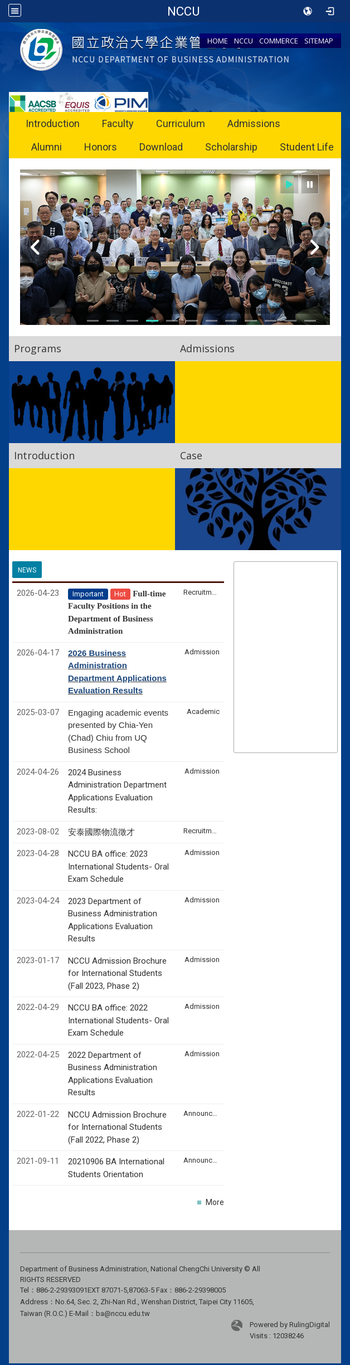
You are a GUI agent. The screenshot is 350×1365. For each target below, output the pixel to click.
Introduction (53, 123)
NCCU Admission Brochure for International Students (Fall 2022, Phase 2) (117, 1127)
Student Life (307, 147)
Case (191, 455)
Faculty (118, 123)
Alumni (46, 147)
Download (161, 147)
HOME (217, 41)
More (215, 1202)
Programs (37, 348)
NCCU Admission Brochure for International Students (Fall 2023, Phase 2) (117, 973)
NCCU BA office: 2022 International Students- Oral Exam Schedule (118, 1020)
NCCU (243, 41)
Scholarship (231, 147)
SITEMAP (318, 41)
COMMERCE (278, 41)
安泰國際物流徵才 (102, 832)
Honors (100, 147)
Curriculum (180, 123)
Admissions (253, 123)
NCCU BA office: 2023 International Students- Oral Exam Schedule (118, 866)
